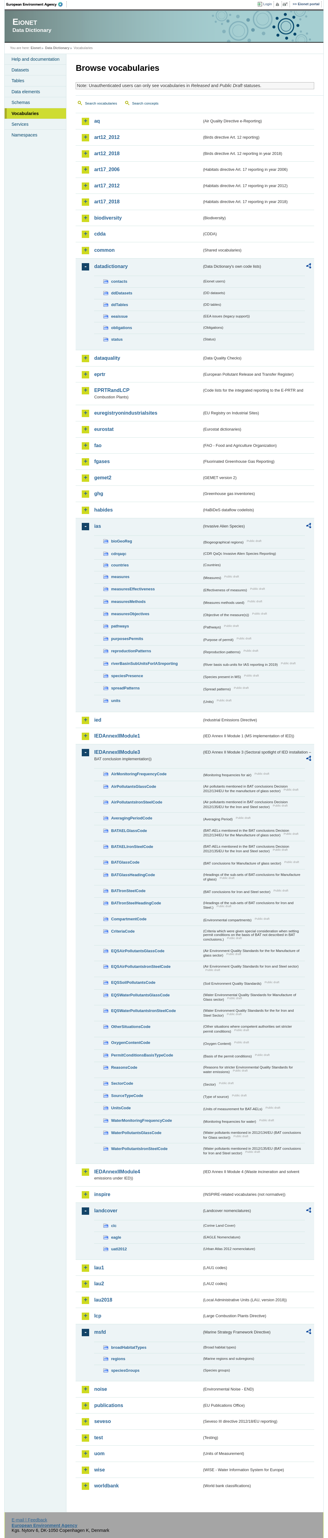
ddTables (119, 304)
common (104, 250)
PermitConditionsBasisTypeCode (142, 1055)
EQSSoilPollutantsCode (133, 982)
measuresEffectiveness (133, 589)
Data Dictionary (57, 48)
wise (99, 1469)
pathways (120, 626)
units (116, 700)
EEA (36, 4)
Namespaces (24, 134)
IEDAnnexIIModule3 (117, 752)
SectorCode (122, 1083)
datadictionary (111, 266)
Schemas (20, 102)
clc (114, 1225)
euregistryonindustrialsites (125, 413)
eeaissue (119, 316)
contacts (119, 281)
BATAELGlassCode (129, 830)
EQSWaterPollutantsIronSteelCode (143, 1010)
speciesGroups (125, 1370)
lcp (97, 1315)
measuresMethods (128, 601)
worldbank (106, 1485)
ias (97, 526)
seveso (102, 1421)
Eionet (36, 48)
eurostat (103, 429)
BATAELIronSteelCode (132, 846)
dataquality (107, 358)
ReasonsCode (124, 1067)
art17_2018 (107, 201)
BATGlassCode (125, 862)
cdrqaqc (118, 553)
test (98, 1437)
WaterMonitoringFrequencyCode (141, 1120)
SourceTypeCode (127, 1095)
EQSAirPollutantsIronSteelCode (140, 966)
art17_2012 (107, 185)
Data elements (25, 91)
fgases (102, 461)
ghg (98, 493)
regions (118, 1358)
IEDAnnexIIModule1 (117, 735)
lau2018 (103, 1299)
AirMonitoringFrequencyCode (139, 774)
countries (120, 565)
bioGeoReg (121, 541)
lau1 (99, 1267)
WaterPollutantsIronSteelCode (139, 1148)
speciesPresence (127, 675)
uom (99, 1453)
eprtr (99, 374)
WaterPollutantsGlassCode (136, 1132)
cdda (99, 233)
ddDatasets (121, 293)
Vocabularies (25, 113)
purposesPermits (127, 638)
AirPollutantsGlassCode (133, 786)
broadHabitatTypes (128, 1347)
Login (267, 4)
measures (120, 576)
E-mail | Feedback (29, 1519)
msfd (100, 1332)
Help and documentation (35, 59)
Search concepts (145, 103)
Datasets (20, 69)
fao (97, 445)
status (117, 339)
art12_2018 (107, 153)
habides (103, 509)
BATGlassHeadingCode (133, 875)
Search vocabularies (101, 103)
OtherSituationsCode (130, 1026)
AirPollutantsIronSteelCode (136, 802)
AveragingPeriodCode (131, 818)
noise (100, 1389)
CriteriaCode (123, 931)
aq (97, 121)
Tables (17, 80)
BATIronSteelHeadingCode (136, 903)
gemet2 (102, 477)
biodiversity (108, 218)
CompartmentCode (128, 919)
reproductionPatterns (131, 651)
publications (108, 1405)
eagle (116, 1237)
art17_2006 (107, 169)
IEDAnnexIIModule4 (117, 1171)
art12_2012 (107, 137)
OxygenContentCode (130, 1042)
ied (97, 720)
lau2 (99, 1283)
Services (19, 124)
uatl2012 (119, 1249)
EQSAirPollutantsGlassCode (137, 951)
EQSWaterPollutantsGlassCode (140, 995)
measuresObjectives (130, 614)
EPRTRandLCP (111, 390)
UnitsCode (121, 1108)
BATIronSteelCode (128, 890)
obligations (121, 327)
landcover (105, 1210)
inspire (102, 1194)
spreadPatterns (125, 688)
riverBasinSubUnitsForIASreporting (144, 663)
